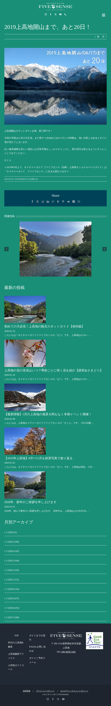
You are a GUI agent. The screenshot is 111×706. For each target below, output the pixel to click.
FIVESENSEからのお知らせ (26, 179)
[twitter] (55, 14)
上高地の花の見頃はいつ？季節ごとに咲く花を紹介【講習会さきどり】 (53, 370)
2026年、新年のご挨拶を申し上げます (30, 502)
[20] (55, 86)
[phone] (65, 14)
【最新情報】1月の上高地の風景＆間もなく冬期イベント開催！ (48, 414)
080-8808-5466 (69, 652)
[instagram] (46, 14)
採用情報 (26, 691)
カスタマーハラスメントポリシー (74, 691)
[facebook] (51, 14)
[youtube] (60, 14)
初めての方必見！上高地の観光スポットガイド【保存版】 (44, 326)
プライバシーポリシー (45, 691)
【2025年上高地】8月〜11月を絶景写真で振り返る (38, 458)
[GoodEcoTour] (94, 633)
